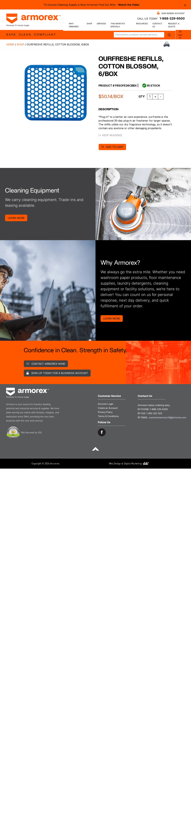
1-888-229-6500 (172, 18)
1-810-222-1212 (154, 413)
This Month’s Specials (117, 25)
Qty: (142, 96)
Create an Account (108, 408)
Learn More (16, 217)
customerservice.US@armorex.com (167, 417)
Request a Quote (173, 25)
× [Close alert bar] (185, 4)
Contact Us (157, 25)
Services (101, 23)
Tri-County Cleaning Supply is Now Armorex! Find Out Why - (91, 4)
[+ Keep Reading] (110, 135)
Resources (142, 23)
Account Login (105, 404)
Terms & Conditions (108, 416)
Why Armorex (74, 25)
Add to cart (115, 147)
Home (10, 44)
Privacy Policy (105, 412)
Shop (89, 23)
